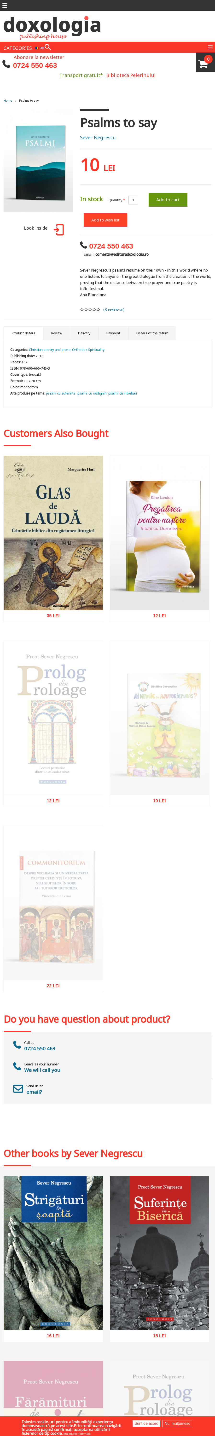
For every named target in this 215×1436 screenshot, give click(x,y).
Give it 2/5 (86, 309)
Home (8, 100)
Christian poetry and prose (49, 349)
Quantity (117, 200)
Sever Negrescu (98, 137)
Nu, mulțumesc (177, 1423)
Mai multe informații (77, 1434)
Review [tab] (56, 333)
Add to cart (168, 200)
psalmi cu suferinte (61, 393)
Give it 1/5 (82, 309)
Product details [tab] (23, 333)
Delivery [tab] (84, 333)
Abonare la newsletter (39, 57)
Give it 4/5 (94, 309)
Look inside (43, 230)
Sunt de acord (146, 1423)
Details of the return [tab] (152, 333)
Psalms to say (29, 100)
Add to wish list (105, 220)
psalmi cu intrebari (122, 393)
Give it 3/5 (90, 309)
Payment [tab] (113, 333)
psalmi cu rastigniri (91, 393)
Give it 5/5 (98, 309)
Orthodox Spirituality (88, 349)
